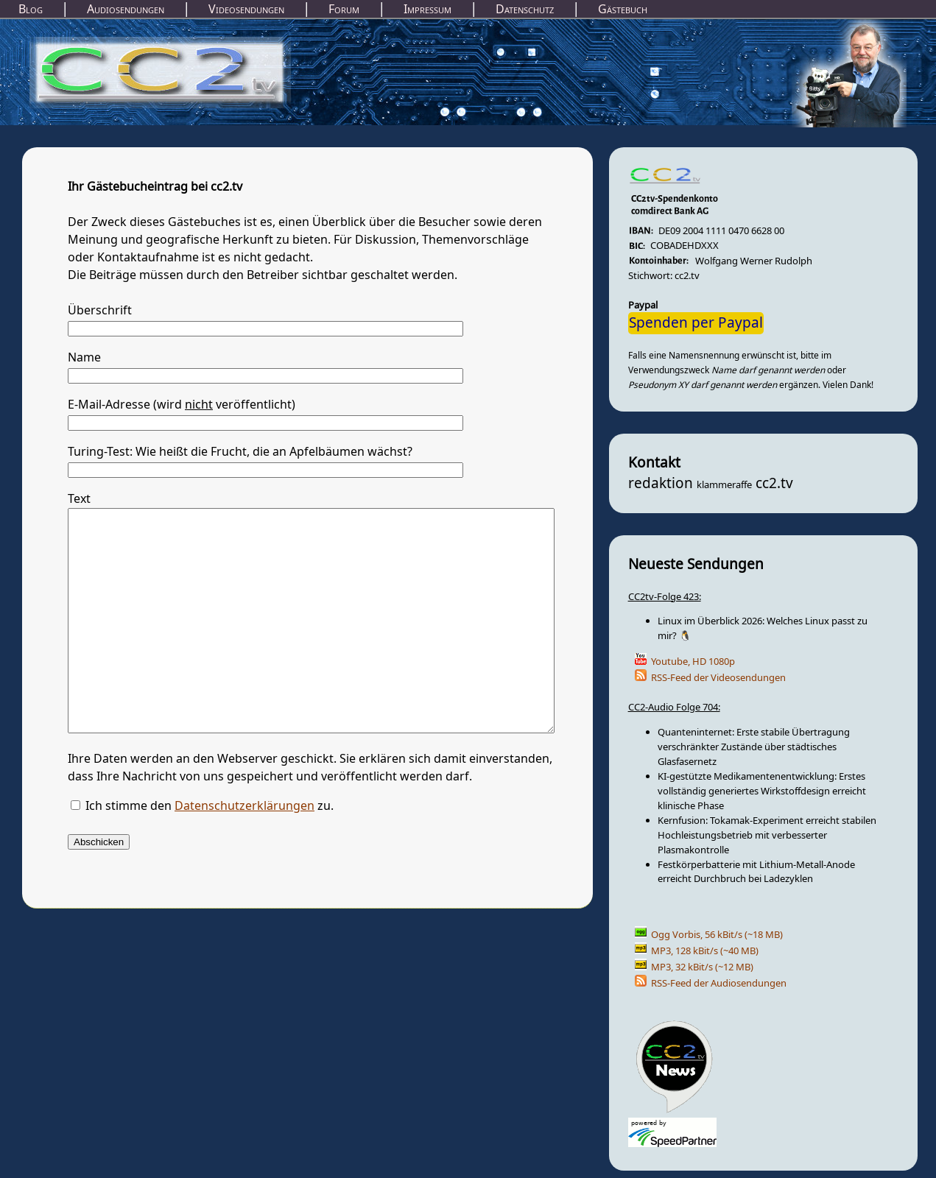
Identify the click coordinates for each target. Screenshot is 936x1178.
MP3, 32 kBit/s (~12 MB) (702, 967)
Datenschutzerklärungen (244, 850)
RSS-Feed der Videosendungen (718, 678)
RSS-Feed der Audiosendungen (719, 983)
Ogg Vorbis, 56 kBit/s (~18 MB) (717, 935)
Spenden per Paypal (696, 323)
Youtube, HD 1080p (693, 662)
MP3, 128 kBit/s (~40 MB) (705, 951)
